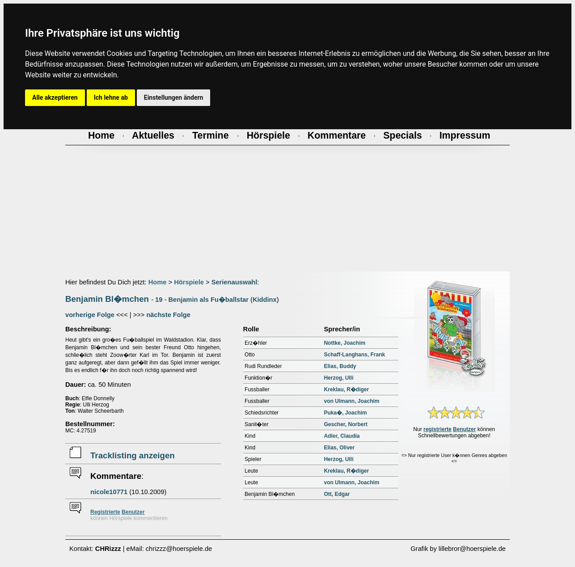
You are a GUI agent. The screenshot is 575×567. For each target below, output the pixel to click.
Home (157, 282)
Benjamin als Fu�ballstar (208, 299)
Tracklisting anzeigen (132, 455)
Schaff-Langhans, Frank (354, 354)
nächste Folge (168, 314)
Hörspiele (189, 282)
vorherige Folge (89, 314)
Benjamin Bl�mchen (107, 299)
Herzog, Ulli (338, 378)
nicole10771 (108, 491)
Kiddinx (265, 299)
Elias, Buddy (340, 366)
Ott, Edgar (337, 494)
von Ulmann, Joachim (351, 401)
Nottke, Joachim (344, 343)
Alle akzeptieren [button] (55, 97)
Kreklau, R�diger (346, 389)
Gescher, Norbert (345, 424)
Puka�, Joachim (345, 413)
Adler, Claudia (341, 436)
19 (158, 299)
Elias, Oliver (339, 447)
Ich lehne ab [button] (111, 97)
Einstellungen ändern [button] (173, 97)
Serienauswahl (234, 282)
